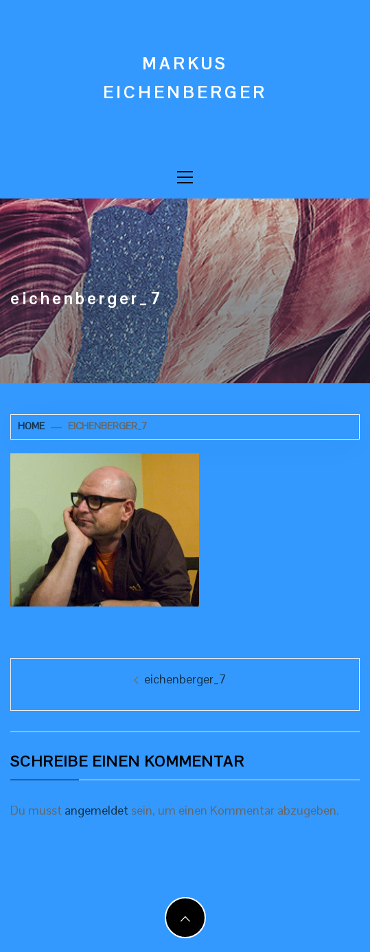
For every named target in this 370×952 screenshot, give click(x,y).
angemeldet (96, 810)
